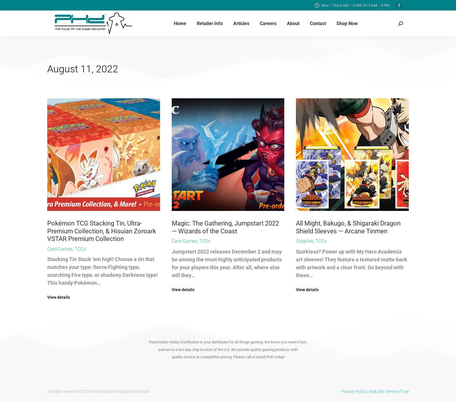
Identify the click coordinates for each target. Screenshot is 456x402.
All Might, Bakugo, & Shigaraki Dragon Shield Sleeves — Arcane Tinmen (348, 227)
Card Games (60, 249)
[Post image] (103, 154)
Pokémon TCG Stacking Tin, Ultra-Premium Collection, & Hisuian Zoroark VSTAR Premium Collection (101, 231)
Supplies (304, 241)
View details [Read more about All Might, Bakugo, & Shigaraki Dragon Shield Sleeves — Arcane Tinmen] (307, 289)
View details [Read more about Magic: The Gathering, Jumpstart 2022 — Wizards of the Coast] (183, 289)
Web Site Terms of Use (389, 391)
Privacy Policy (353, 391)
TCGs (80, 249)
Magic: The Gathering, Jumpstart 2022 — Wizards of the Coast (225, 227)
